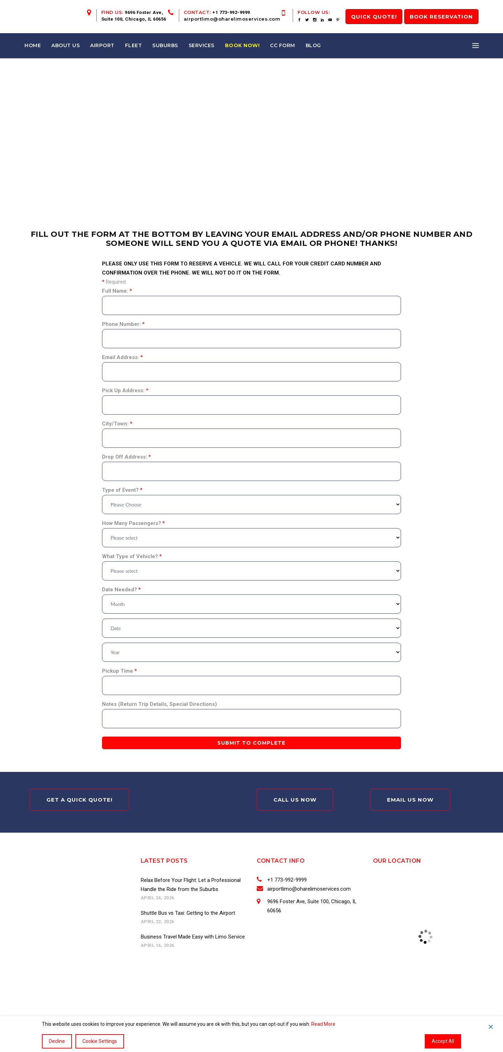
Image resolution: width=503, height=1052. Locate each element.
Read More (323, 1024)
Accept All (443, 1041)
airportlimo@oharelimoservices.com (232, 19)
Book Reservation (441, 16)
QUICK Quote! (374, 16)
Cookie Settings (99, 1041)
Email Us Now (410, 799)
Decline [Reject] (57, 1041)
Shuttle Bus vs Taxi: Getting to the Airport (188, 913)
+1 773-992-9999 (231, 12)
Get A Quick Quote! (79, 799)
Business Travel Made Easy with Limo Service (193, 937)
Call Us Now (295, 799)
